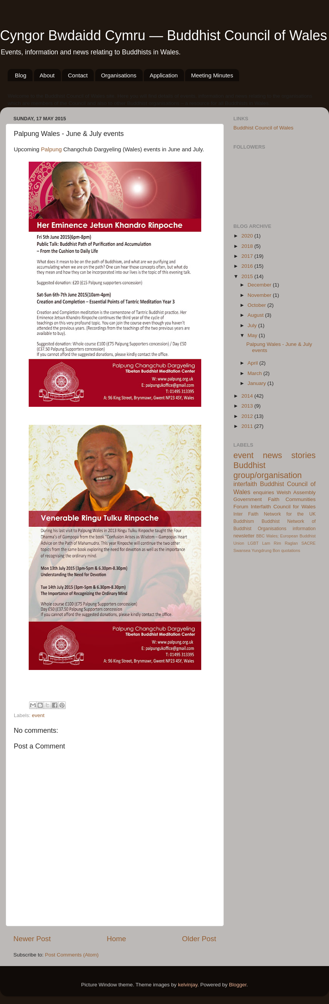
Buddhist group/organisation (267, 470)
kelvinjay (187, 985)
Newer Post (32, 939)
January (257, 383)
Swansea (241, 550)
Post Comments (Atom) (72, 955)
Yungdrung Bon (265, 550)
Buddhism (243, 521)
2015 (247, 276)
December (260, 285)
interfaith (245, 483)
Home (116, 939)
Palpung (51, 149)
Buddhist (271, 521)
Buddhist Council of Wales (263, 128)
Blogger (238, 985)
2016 (247, 266)
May (253, 335)
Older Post (199, 939)
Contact (78, 75)
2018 (247, 246)
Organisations (119, 75)
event (38, 715)
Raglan (291, 543)
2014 (247, 396)
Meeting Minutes (212, 75)
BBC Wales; (267, 536)
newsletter (243, 536)
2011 (247, 426)
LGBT (253, 543)
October (257, 305)
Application (164, 75)
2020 (247, 236)
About (47, 75)
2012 (247, 416)
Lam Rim (271, 543)
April (253, 363)
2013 (247, 406)
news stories (289, 455)
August (256, 315)
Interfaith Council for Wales (283, 506)
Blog (20, 75)
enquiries (263, 492)
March (255, 373)
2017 (247, 256)
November (260, 295)
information (304, 528)
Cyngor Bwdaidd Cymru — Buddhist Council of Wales (163, 35)
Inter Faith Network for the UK (274, 514)
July (253, 325)
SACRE (308, 543)
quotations (290, 550)
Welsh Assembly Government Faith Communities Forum (274, 500)
